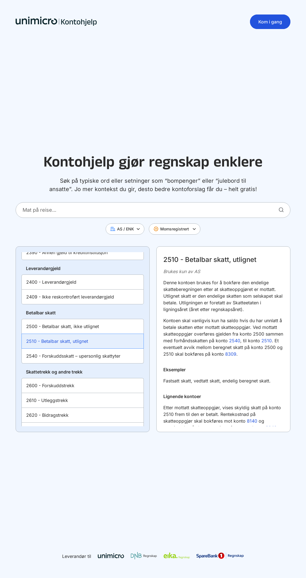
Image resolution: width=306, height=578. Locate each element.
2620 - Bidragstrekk (47, 415)
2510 (266, 340)
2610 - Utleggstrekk (47, 400)
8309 (230, 354)
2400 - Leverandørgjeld (51, 282)
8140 (253, 421)
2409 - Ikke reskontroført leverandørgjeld (70, 297)
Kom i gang (270, 22)
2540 (234, 340)
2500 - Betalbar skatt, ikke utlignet (62, 326)
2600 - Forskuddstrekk (50, 385)
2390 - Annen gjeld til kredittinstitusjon (67, 252)
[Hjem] (56, 21)
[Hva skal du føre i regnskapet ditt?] (153, 210)
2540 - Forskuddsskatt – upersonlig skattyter (73, 356)
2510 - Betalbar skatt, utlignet (57, 341)
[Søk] (281, 209)
